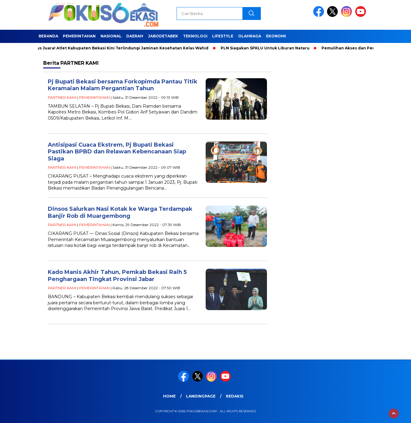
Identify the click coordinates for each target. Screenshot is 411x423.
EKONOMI (276, 36)
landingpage (200, 396)
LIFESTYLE (222, 36)
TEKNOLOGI (195, 36)
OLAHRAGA (249, 36)
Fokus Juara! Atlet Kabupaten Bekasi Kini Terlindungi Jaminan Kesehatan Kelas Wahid (120, 48)
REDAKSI (234, 396)
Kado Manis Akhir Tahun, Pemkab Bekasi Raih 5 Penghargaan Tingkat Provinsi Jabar (117, 276)
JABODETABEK (163, 36)
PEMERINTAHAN (79, 36)
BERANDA (48, 36)
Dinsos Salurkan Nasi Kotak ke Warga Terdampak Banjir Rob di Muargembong (120, 212)
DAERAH (134, 36)
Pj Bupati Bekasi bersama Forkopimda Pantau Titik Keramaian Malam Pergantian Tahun (122, 85)
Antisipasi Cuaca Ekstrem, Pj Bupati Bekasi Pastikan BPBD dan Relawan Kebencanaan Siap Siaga (117, 151)
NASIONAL (111, 36)
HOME (169, 396)
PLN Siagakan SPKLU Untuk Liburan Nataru (266, 48)
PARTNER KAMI (62, 97)
